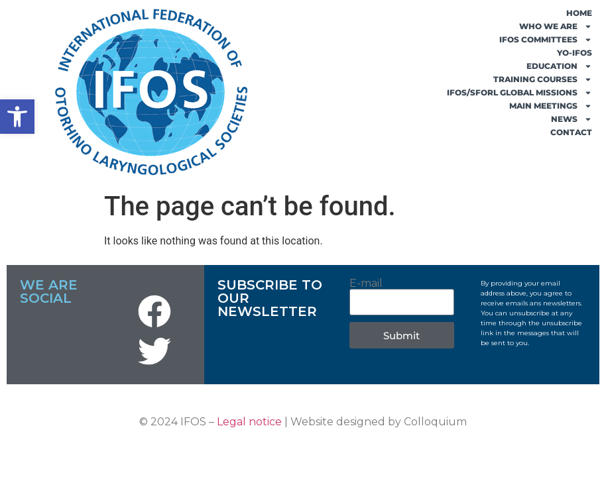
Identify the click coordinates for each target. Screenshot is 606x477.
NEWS (571, 119)
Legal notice (249, 421)
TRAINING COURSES (542, 79)
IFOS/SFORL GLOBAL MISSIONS (519, 92)
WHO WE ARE (555, 26)
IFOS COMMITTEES (545, 39)
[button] (17, 116)
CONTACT (571, 132)
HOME (579, 13)
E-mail (366, 283)
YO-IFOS (574, 53)
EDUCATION (559, 66)
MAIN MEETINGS (550, 106)
